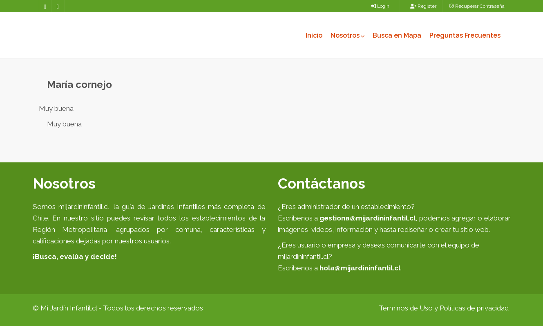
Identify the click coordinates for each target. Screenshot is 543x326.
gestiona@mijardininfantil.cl (368, 218)
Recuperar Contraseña (477, 6)
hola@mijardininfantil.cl (360, 268)
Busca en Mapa (397, 35)
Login (380, 6)
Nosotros (347, 35)
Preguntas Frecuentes (465, 35)
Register (423, 6)
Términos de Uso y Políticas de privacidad (444, 308)
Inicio (314, 35)
